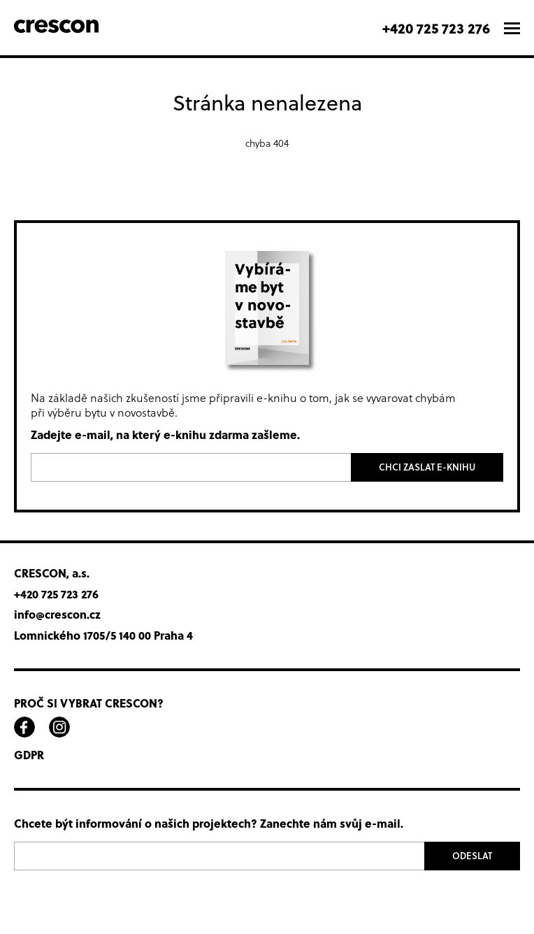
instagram (59, 727)
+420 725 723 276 (436, 27)
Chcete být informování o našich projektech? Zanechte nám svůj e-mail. (208, 824)
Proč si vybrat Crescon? (89, 703)
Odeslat (472, 855)
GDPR (29, 755)
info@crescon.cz (57, 615)
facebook (24, 727)
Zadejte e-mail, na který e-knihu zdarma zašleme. (165, 435)
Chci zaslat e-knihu (427, 467)
